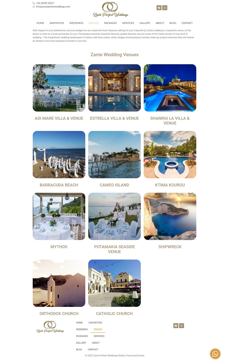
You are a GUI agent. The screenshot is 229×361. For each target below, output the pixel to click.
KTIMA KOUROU (170, 185)
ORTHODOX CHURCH (59, 313)
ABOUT (160, 23)
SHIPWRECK (170, 246)
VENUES (94, 23)
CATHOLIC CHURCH (114, 313)
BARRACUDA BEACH (59, 185)
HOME (40, 23)
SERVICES (128, 23)
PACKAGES (110, 23)
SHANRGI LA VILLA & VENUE (170, 121)
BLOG (173, 23)
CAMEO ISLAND (114, 185)
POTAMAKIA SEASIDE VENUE (114, 249)
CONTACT (187, 23)
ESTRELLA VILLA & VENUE (114, 118)
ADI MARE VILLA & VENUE (59, 118)
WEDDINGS (76, 23)
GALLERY (144, 23)
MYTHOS (59, 246)
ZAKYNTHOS (57, 23)
